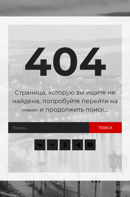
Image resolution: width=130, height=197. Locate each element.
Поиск (105, 128)
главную (30, 110)
